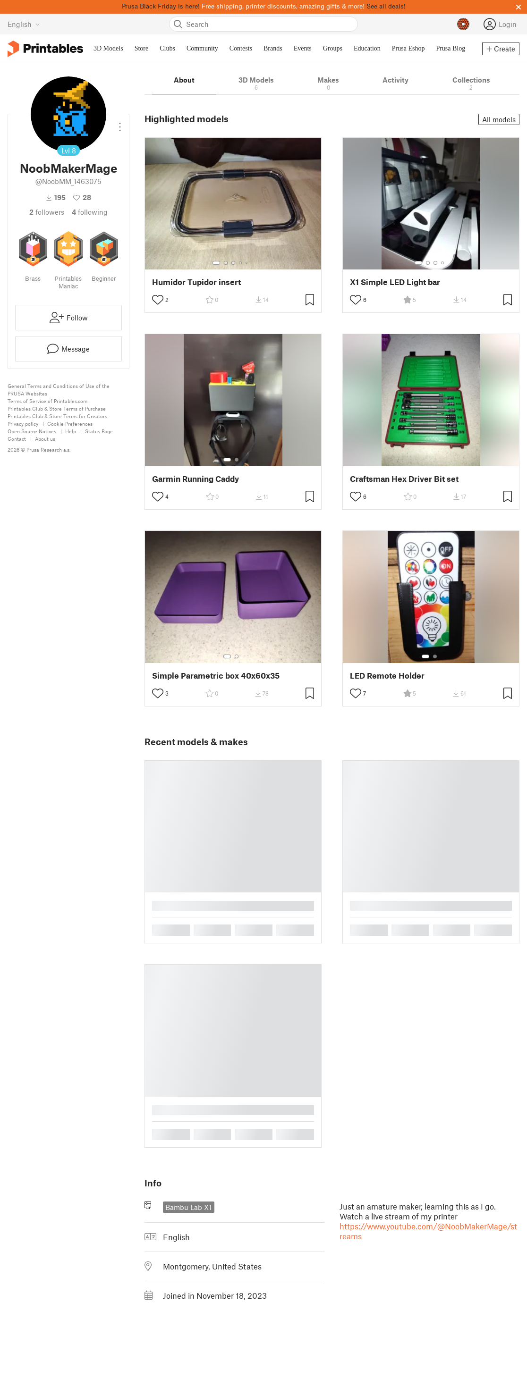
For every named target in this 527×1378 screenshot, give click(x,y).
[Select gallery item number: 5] (247, 263)
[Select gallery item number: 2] (226, 263)
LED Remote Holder (387, 675)
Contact (17, 439)
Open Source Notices (32, 431)
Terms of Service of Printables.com (47, 401)
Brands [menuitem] (273, 48)
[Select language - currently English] (24, 24)
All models (499, 119)
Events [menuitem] (303, 48)
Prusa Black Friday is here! (161, 6)
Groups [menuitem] (332, 48)
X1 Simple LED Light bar (395, 281)
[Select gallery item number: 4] (241, 263)
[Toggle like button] (157, 299)
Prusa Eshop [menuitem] (408, 48)
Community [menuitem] (202, 48)
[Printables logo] (45, 49)
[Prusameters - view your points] (463, 24)
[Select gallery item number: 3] (233, 263)
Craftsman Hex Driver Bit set (404, 478)
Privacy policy (23, 423)
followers (46, 212)
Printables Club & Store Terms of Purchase (57, 408)
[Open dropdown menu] (119, 123)
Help (70, 431)
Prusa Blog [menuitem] (450, 48)
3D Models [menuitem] (108, 48)
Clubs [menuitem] (167, 48)
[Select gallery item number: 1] (216, 263)
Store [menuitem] (142, 48)
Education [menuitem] (367, 48)
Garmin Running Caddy (195, 478)
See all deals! (386, 6)
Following (90, 212)
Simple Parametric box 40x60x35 (216, 675)
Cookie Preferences (70, 423)
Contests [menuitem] (241, 48)
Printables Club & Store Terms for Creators (57, 416)
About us (45, 439)
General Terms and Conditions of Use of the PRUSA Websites (59, 389)
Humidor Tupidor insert (196, 281)
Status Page (99, 431)
